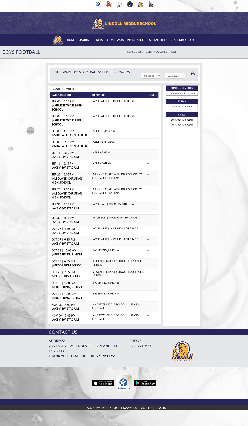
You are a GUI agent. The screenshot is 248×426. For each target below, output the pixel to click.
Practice (69, 88)
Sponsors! (105, 355)
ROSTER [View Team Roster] (148, 51)
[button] (97, 40)
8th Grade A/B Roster (182, 119)
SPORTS (83, 40)
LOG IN (161, 408)
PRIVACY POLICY (95, 408)
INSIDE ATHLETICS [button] (139, 40)
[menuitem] (97, 4)
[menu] (71, 40)
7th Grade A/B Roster (182, 124)
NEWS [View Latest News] (173, 51)
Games (56, 88)
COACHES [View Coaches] (161, 51)
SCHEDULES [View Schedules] (134, 51)
